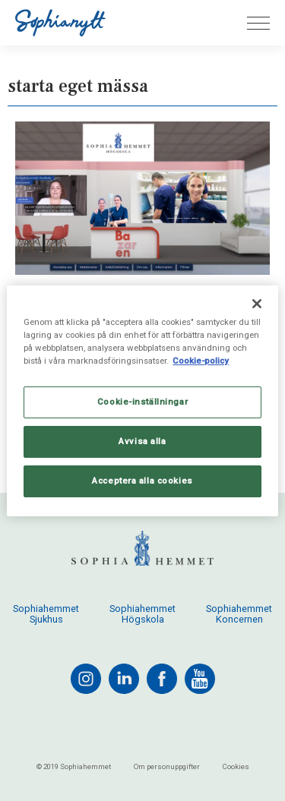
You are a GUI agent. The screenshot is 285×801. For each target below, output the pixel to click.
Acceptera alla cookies (142, 480)
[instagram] (86, 679)
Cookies (236, 766)
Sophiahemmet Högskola (142, 614)
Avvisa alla (142, 441)
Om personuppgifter (167, 766)
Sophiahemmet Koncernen (239, 614)
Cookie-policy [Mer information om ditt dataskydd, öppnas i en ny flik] (201, 360)
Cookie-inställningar (142, 401)
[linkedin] (124, 679)
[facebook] (162, 679)
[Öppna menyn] (258, 23)
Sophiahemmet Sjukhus (46, 614)
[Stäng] (257, 303)
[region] (142, 400)
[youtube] (200, 679)
